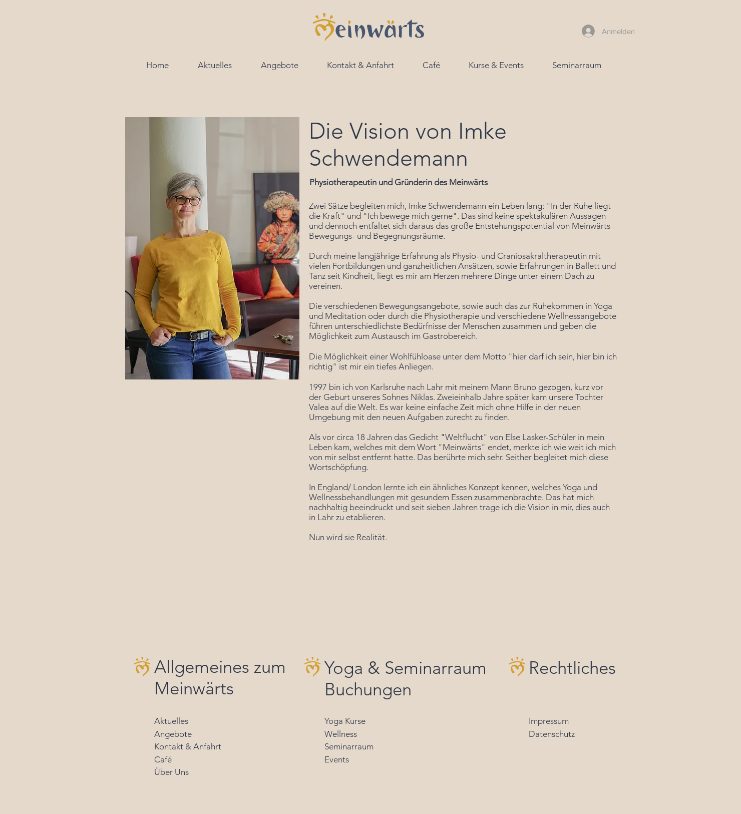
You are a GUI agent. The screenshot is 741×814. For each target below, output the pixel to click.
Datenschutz (552, 734)
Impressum (549, 721)
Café (163, 759)
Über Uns (171, 772)
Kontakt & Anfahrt (187, 746)
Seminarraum (349, 746)
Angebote (173, 734)
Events (336, 759)
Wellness (340, 734)
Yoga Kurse (344, 721)
